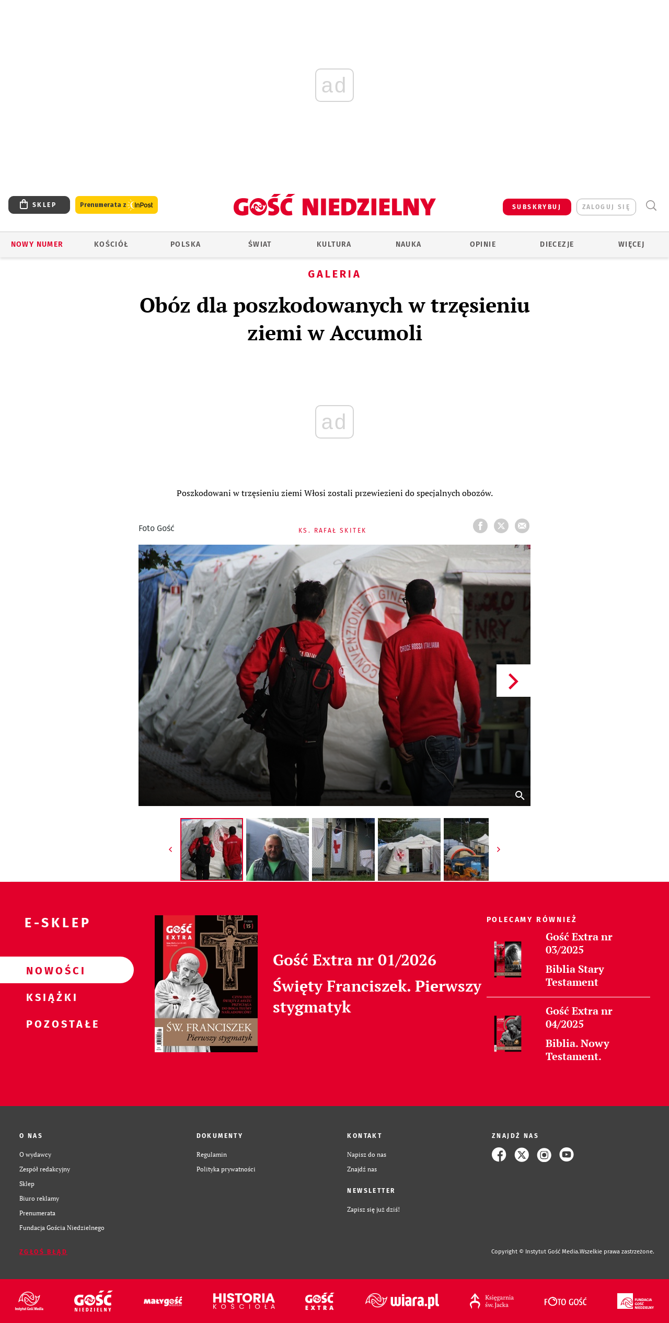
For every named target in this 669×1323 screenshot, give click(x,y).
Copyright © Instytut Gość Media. (535, 1251)
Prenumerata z (116, 205)
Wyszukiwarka (651, 205)
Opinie (483, 244)
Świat (260, 244)
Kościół (111, 244)
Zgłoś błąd (43, 1252)
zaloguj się (606, 207)
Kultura (334, 244)
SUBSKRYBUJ (536, 207)
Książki (50, 997)
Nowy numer (37, 244)
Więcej (631, 244)
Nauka (409, 244)
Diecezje (557, 244)
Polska (185, 244)
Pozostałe (50, 1023)
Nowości (50, 970)
